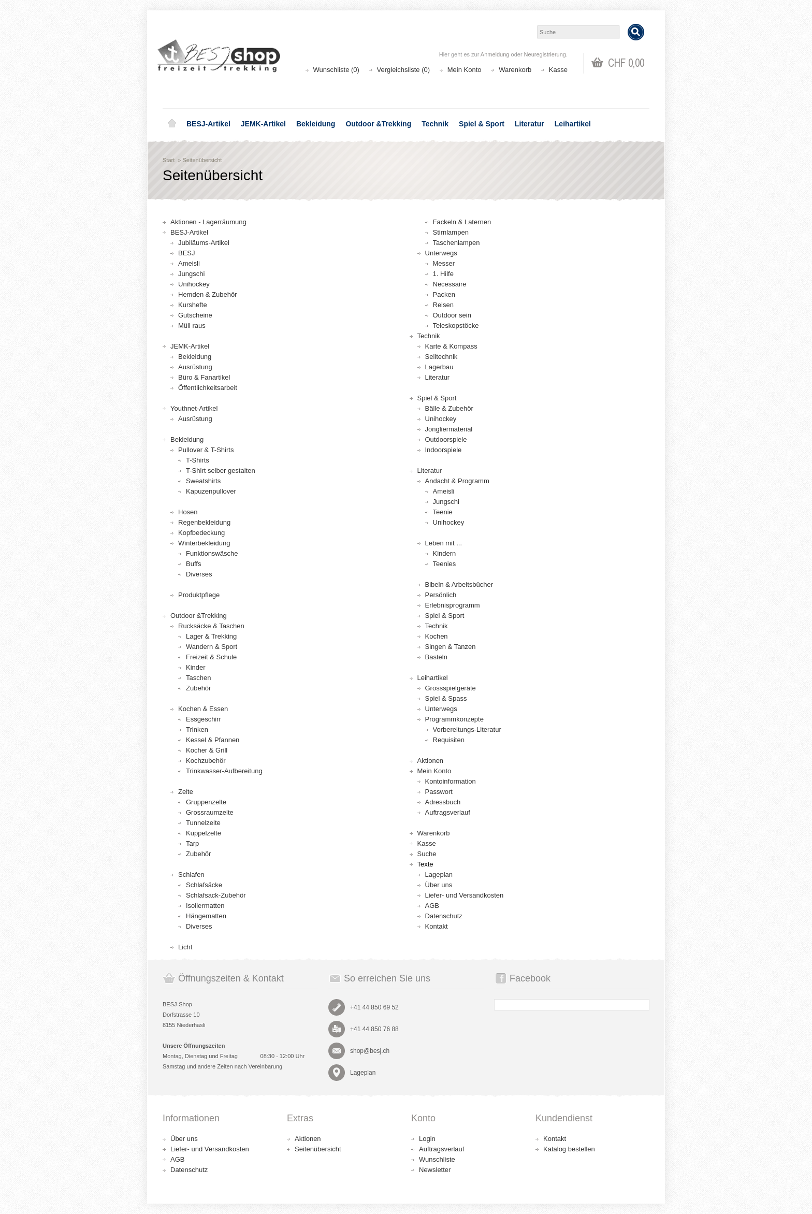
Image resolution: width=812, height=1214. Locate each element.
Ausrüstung (195, 367)
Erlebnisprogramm (452, 605)
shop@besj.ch (369, 1050)
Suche (427, 854)
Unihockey (194, 284)
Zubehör (198, 688)
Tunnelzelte (203, 823)
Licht (185, 947)
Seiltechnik (441, 356)
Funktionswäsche (212, 553)
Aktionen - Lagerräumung (208, 222)
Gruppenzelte (206, 802)
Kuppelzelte (203, 833)
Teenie (443, 512)
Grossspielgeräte (450, 688)
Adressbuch (443, 802)
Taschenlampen (456, 243)
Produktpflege (199, 595)
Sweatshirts (203, 481)
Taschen (198, 678)
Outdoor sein (452, 315)
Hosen (188, 512)
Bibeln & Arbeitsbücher (459, 584)
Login (427, 1139)
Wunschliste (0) (336, 70)
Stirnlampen (451, 232)
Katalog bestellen (569, 1149)
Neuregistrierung (545, 54)
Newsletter (435, 1170)
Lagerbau (439, 367)
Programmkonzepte (454, 719)
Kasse (558, 70)
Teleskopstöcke (456, 325)
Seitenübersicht (202, 160)
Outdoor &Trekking (378, 124)
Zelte (185, 792)
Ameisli (189, 263)
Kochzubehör (206, 760)
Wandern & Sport (211, 647)
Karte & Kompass (451, 346)
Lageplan (439, 874)
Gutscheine (195, 315)
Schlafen (191, 874)
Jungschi (191, 274)
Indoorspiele (443, 450)
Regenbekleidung (204, 522)
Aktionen (430, 760)
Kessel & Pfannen (212, 740)
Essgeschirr (203, 719)
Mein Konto (464, 70)
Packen (444, 294)
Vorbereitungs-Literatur (467, 729)
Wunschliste (437, 1159)
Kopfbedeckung (201, 533)
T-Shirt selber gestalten (220, 470)
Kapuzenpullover (211, 491)
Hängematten (206, 916)
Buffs (193, 564)
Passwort (439, 792)
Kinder (196, 667)
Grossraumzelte (210, 812)
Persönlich (441, 595)
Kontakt (436, 926)
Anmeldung (495, 54)
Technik (435, 124)
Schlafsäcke (204, 885)
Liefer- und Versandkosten (464, 895)
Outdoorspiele (446, 439)
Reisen (443, 305)
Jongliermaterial (449, 429)
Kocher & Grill (206, 750)
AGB (432, 905)
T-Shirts (197, 460)
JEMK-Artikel (263, 124)
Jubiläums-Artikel (203, 243)
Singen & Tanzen (450, 647)
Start (169, 160)
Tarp (192, 843)
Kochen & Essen (203, 709)
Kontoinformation (450, 781)
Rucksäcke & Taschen (211, 626)
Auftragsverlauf (447, 812)
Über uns (439, 885)
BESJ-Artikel (208, 124)
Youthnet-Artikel (194, 408)
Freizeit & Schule (211, 657)
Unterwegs (441, 253)
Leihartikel (573, 124)
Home (172, 123)
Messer (444, 263)
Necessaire (450, 284)
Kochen (436, 636)
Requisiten (449, 740)
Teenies (444, 564)
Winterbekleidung (204, 543)
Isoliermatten (205, 905)
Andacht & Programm (457, 481)
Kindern (444, 553)
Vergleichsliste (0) (403, 70)
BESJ (186, 253)
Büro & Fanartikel (204, 377)
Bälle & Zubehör (449, 408)
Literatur (529, 124)
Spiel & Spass (446, 698)
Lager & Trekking (211, 636)
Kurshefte (192, 305)
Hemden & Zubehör (207, 294)
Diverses (199, 574)
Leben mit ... (443, 543)
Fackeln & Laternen (462, 222)
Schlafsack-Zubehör (216, 895)
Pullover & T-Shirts (206, 450)
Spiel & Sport (481, 124)
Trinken (197, 729)
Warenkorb (515, 70)
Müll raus (192, 325)
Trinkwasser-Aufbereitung (224, 771)
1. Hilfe (443, 274)
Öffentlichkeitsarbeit (207, 388)
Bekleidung (315, 124)
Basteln (436, 657)
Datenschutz (443, 916)
